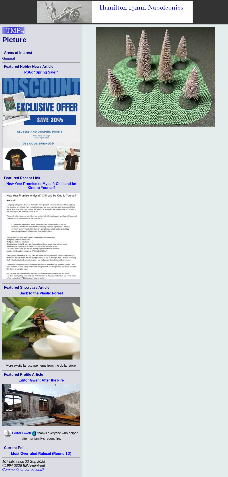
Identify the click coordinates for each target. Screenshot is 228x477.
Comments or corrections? (23, 469)
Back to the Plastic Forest (41, 293)
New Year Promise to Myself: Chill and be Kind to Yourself (41, 186)
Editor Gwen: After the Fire (41, 380)
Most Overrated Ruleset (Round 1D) (41, 453)
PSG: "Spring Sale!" (41, 72)
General (8, 58)
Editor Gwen (21, 433)
